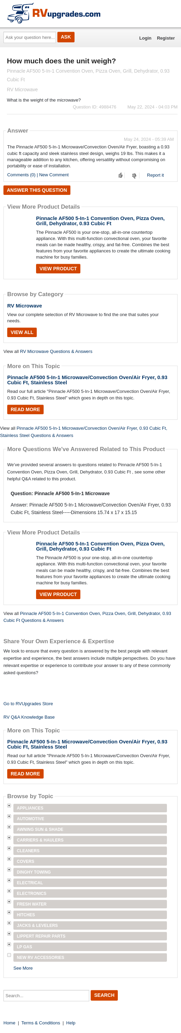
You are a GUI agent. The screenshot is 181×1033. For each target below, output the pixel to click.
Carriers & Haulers (40, 840)
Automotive (30, 818)
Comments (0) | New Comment (38, 174)
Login (145, 38)
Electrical (30, 882)
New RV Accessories (40, 957)
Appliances (30, 808)
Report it (155, 175)
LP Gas (24, 947)
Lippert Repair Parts (41, 936)
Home (9, 1022)
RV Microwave (24, 306)
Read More (25, 409)
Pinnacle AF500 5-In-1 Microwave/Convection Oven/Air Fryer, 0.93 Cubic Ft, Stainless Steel (87, 379)
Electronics (31, 893)
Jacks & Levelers (37, 925)
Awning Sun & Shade (40, 829)
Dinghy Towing (34, 872)
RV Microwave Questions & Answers (56, 351)
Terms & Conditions (40, 1022)
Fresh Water (31, 904)
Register (166, 38)
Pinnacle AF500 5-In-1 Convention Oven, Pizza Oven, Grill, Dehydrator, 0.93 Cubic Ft (100, 220)
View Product (58, 268)
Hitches (26, 914)
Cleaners (28, 850)
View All (22, 332)
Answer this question (37, 190)
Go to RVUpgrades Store (28, 703)
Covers (25, 861)
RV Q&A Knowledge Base (29, 717)
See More (23, 968)
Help (71, 1022)
